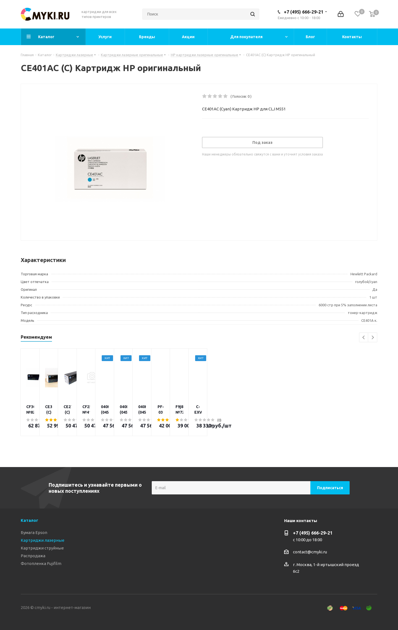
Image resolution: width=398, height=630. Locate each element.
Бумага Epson (34, 532)
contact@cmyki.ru (310, 551)
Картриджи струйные (42, 548)
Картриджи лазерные (42, 540)
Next (372, 338)
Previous (363, 338)
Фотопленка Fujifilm (41, 563)
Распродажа (33, 555)
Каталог (29, 520)
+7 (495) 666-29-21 (303, 11)
